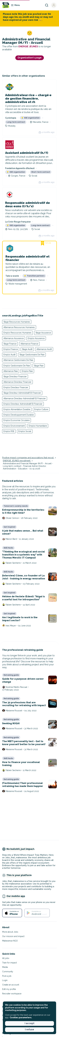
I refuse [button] (29, 1029)
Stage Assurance (43, 333)
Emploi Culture (41, 409)
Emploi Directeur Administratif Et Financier (22, 404)
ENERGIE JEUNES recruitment (17, 460)
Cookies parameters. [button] (21, 1017)
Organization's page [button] (30, 57)
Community (7, 971)
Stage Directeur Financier (15, 376)
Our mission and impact (13, 936)
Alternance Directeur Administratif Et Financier (24, 398)
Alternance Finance (29, 344)
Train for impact (9, 963)
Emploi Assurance (36, 338)
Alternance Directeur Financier (17, 382)
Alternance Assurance (13, 338)
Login (5, 980)
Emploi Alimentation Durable (16, 409)
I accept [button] (29, 1023)
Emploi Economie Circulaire (16, 420)
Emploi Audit (9, 354)
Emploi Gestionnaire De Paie (16, 366)
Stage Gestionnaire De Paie (31, 354)
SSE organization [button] (30, 118)
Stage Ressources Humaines (16, 322)
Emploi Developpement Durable (18, 415)
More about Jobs (10, 932)
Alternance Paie (10, 371)
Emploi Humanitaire (38, 426)
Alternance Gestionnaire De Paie (18, 360)
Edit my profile (9, 989)
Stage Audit (27, 349)
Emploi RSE (8, 431)
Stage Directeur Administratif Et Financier (22, 393)
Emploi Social (24, 431)
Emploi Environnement (14, 426)
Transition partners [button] (34, 276)
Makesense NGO (10, 941)
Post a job (6, 976)
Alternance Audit (44, 349)
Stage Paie (38, 366)
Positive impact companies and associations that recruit (28, 457)
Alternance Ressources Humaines (19, 327)
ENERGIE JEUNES (28, 46)
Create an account (10, 985)
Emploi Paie (27, 371)
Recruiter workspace (11, 993)
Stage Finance (9, 344)
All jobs (5, 958)
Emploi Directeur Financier (15, 387)
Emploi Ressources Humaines (17, 333)
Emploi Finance (10, 349)
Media (5, 967)
